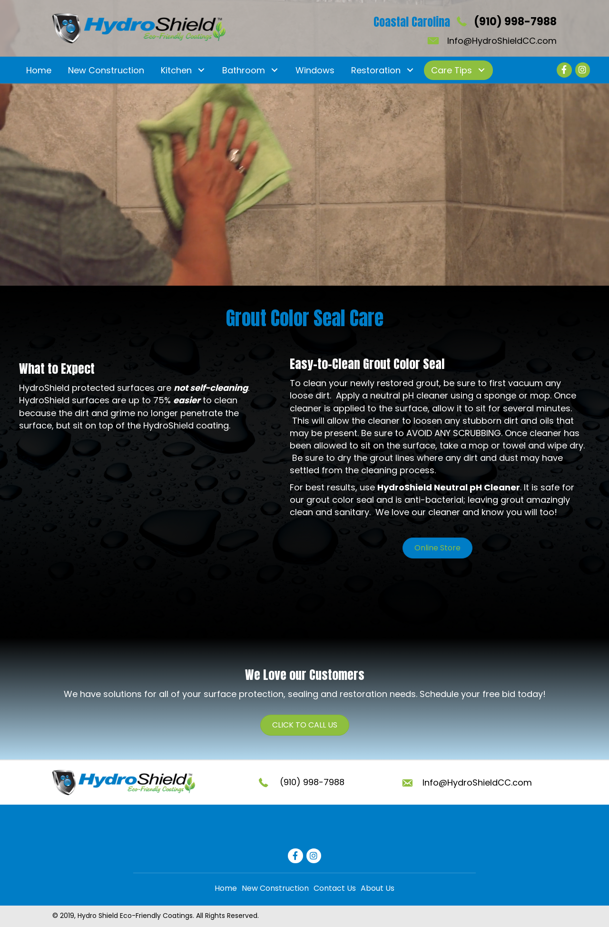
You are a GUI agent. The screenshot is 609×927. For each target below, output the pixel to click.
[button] (201, 70)
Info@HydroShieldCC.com (502, 41)
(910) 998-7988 (515, 21)
